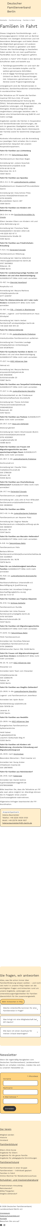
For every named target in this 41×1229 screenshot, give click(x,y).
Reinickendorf (6, 1188)
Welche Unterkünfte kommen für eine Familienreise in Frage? (20, 1009)
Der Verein (5, 1129)
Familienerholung (15, 20)
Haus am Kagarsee (20, 424)
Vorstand (4, 1140)
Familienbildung (9, 1144)
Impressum (5, 1213)
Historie (3, 1137)
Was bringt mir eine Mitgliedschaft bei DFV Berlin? (20, 1020)
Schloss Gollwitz (18, 603)
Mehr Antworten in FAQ (12, 1002)
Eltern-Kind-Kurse (8, 1150)
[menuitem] (20, 1213)
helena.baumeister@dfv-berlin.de (17, 823)
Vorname (7, 1079)
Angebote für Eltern (8, 1153)
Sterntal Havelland (18, 282)
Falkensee (17, 776)
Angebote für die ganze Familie (13, 1155)
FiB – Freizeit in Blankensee (22, 309)
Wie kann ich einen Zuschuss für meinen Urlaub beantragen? (17, 1032)
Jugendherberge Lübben (24, 182)
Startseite (3, 20)
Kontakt (3, 1218)
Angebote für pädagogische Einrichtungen (18, 1158)
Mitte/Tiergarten (7, 1191)
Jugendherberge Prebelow (24, 334)
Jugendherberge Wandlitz (24, 391)
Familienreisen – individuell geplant (15, 1170)
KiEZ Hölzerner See (18, 361)
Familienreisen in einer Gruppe (13, 1168)
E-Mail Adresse (10, 1097)
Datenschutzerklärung (10, 1216)
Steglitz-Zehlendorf (8, 1194)
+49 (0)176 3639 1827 (17, 820)
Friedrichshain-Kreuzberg (11, 1186)
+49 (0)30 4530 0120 (19, 818)
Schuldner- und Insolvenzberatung (19, 1180)
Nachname (8, 1088)
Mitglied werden (7, 1135)
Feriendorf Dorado (18, 250)
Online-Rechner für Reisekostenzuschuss (18, 1176)
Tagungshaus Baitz (20, 155)
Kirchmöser (19, 754)
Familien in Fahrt (7, 1173)
